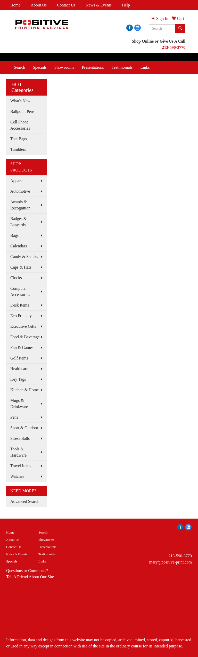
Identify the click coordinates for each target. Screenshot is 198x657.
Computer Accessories (20, 291)
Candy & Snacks (24, 256)
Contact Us (66, 5)
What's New (20, 101)
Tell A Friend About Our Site (30, 577)
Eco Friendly (21, 316)
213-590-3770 (180, 556)
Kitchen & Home (24, 390)
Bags (14, 235)
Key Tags (18, 379)
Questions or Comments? (27, 570)
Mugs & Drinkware (19, 403)
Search (19, 67)
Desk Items (19, 305)
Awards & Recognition (20, 205)
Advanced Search (24, 501)
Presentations (93, 67)
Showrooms (64, 67)
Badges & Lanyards (18, 221)
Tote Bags (18, 139)
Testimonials (122, 67)
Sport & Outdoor (24, 428)
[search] (180, 28)
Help (126, 5)
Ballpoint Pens (22, 111)
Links (145, 67)
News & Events (98, 5)
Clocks (16, 278)
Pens (14, 417)
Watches (17, 476)
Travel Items (20, 466)
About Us (39, 5)
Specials (40, 67)
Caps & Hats (20, 267)
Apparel (17, 180)
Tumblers (18, 149)
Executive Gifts (23, 326)
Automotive (20, 191)
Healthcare (19, 368)
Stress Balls (20, 438)
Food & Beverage (25, 337)
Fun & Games (22, 347)
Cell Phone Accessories (20, 125)
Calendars (18, 246)
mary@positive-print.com (170, 562)
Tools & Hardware (18, 452)
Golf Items (19, 358)
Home (15, 5)
